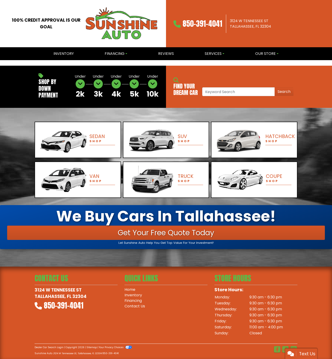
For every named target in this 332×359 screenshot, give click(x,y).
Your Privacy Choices (115, 347)
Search (284, 91)
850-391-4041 (202, 23)
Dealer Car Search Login (49, 347)
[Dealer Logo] (122, 23)
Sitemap (91, 347)
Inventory (133, 295)
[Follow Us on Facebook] (277, 349)
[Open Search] (238, 91)
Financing (133, 300)
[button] (4, 63)
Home (130, 289)
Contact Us (135, 306)
